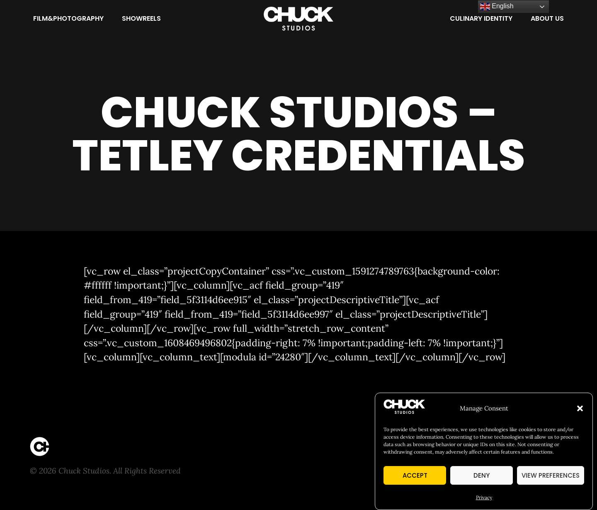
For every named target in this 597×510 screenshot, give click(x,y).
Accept (415, 475)
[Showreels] (141, 19)
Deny (481, 475)
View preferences (551, 475)
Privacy (484, 498)
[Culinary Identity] (481, 19)
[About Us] (547, 19)
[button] (580, 409)
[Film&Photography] (68, 19)
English (497, 7)
